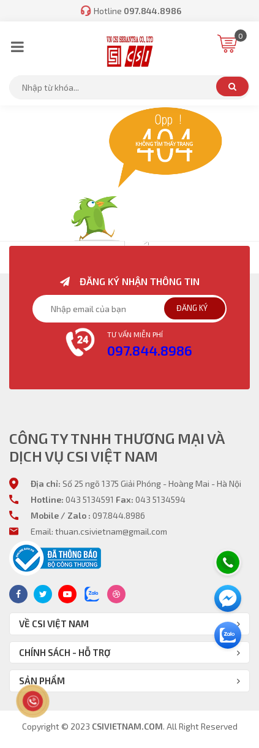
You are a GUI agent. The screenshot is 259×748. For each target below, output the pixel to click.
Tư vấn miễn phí (135, 334)
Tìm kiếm (232, 86)
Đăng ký (192, 308)
